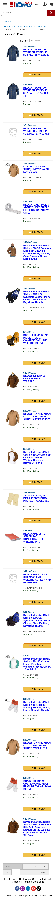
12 (24, 872)
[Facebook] (17, 888)
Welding (41, 27)
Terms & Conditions (33, 881)
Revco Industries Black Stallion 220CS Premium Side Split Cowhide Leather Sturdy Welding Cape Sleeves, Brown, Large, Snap (37, 252)
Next (43, 872)
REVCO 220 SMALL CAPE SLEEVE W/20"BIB (34, 378)
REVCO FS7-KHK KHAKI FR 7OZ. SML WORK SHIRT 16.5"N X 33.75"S (37, 417)
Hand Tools (10, 27)
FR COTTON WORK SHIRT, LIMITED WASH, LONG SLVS (36, 169)
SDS (20, 879)
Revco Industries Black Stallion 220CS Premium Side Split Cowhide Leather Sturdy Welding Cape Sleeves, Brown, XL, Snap (37, 828)
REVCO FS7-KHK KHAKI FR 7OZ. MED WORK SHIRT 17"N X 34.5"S (37, 746)
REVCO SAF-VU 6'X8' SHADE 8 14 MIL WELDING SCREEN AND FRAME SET (37, 578)
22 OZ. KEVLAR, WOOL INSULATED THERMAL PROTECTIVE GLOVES (36, 498)
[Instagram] (22, 888)
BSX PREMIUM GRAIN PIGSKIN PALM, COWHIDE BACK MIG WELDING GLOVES (36, 339)
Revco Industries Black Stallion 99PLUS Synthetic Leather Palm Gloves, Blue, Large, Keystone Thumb (36, 297)
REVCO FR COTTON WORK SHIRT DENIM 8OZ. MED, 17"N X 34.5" (36, 131)
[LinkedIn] (28, 888)
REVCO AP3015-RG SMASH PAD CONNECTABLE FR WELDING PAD (34, 537)
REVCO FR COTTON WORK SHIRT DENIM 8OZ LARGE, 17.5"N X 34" (35, 91)
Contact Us (44, 879)
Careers (16, 881)
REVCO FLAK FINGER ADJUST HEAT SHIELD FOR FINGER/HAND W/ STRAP (36, 208)
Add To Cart (37, 74)
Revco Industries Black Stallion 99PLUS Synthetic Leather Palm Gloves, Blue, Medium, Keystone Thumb (36, 620)
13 (33, 872)
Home (7, 21)
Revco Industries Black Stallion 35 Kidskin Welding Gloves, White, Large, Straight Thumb (36, 706)
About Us (30, 879)
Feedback (9, 879)
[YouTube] (33, 888)
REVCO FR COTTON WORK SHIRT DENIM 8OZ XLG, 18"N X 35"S (36, 52)
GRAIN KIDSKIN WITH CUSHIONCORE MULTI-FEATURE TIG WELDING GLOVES (37, 785)
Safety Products (26, 27)
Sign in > (41, 4)
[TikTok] (38, 888)
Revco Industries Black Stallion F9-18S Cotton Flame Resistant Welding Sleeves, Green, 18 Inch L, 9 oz (37, 664)
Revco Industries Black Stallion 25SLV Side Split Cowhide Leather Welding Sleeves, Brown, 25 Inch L (37, 457)
